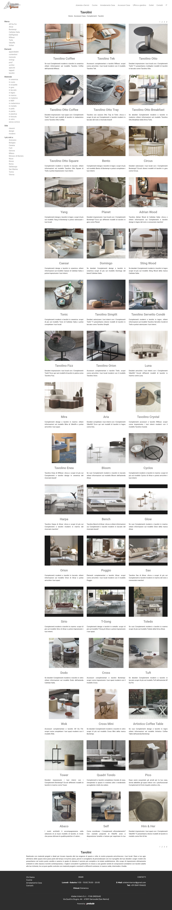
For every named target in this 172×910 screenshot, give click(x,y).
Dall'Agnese (13, 35)
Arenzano (12, 140)
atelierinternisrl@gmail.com (134, 882)
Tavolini (101, 16)
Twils (11, 40)
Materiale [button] (8, 77)
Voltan (11, 45)
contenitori (13, 54)
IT (166, 5)
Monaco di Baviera (16, 156)
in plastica (13, 114)
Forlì (10, 148)
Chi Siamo (30, 877)
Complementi (92, 16)
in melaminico (14, 103)
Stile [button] (6, 126)
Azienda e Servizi (82, 5)
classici (12, 128)
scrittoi (11, 65)
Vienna (11, 175)
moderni (12, 134)
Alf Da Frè (13, 24)
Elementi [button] (7, 49)
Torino (11, 172)
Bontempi (13, 29)
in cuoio (12, 82)
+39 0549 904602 (138, 885)
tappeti (11, 70)
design (11, 131)
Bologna (12, 143)
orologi (11, 60)
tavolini (12, 73)
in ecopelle (13, 85)
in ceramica (13, 79)
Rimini (11, 161)
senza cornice (14, 122)
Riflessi (12, 37)
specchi (12, 68)
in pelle (11, 109)
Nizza (11, 159)
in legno (12, 93)
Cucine (94, 5)
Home (70, 16)
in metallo (13, 106)
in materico (13, 98)
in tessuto (13, 117)
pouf (11, 62)
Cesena (12, 145)
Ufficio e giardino (139, 5)
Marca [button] (6, 21)
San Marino (13, 169)
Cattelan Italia (14, 32)
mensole (12, 57)
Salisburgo (13, 167)
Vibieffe (12, 43)
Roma (11, 164)
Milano (11, 153)
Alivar (11, 27)
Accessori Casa (124, 5)
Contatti (159, 5)
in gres (11, 87)
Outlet (151, 5)
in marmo (12, 95)
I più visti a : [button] (9, 137)
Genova (12, 151)
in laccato (13, 90)
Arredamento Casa (107, 5)
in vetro (12, 119)
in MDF (11, 101)
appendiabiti (14, 52)
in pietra (12, 111)
